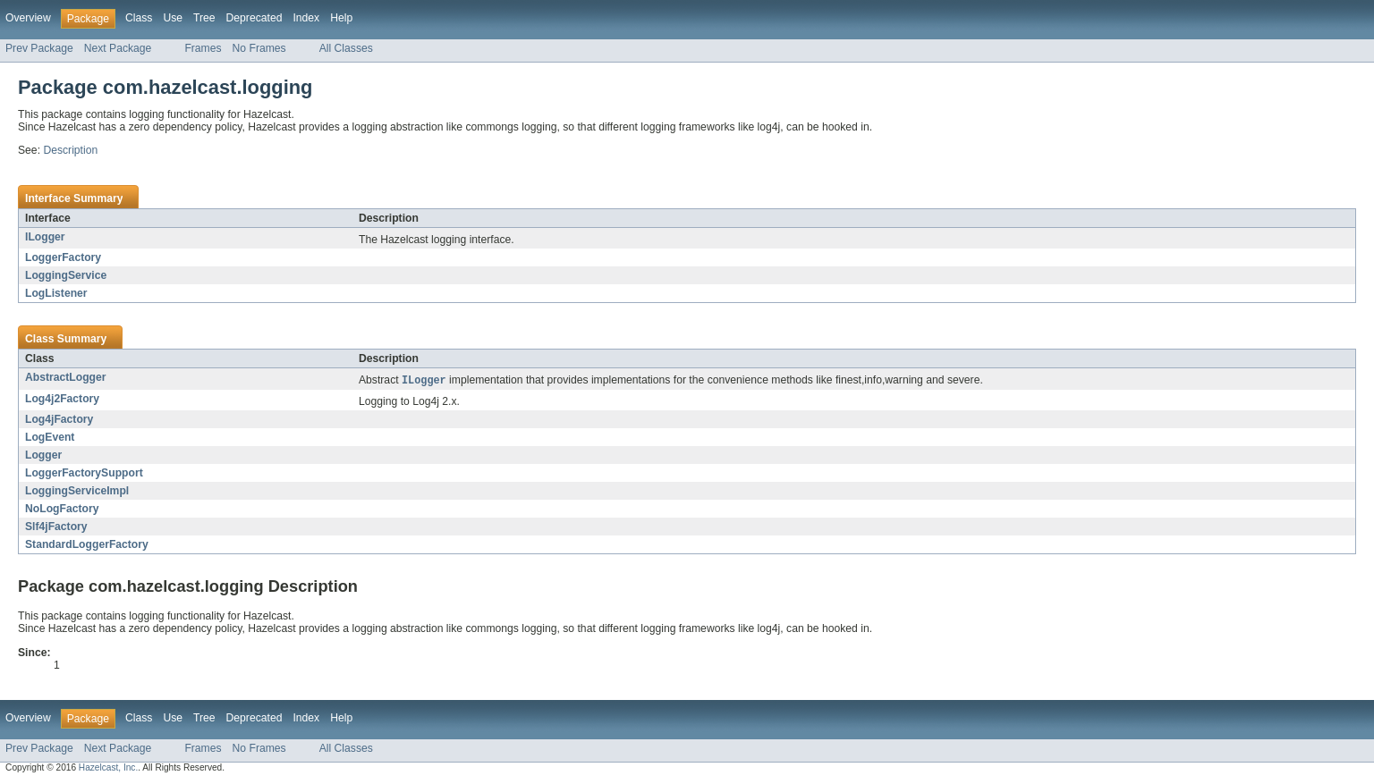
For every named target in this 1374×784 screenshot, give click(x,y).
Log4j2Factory (62, 399)
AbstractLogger (65, 377)
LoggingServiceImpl (77, 491)
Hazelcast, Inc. (108, 768)
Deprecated (254, 18)
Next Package (118, 48)
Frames (202, 48)
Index (306, 18)
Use (172, 18)
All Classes (346, 48)
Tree (204, 18)
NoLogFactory (61, 509)
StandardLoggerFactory (86, 545)
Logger (43, 456)
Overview (28, 18)
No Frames (259, 48)
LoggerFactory (63, 257)
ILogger (45, 237)
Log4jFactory (59, 420)
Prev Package (39, 48)
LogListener (56, 293)
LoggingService (65, 275)
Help (341, 18)
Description (70, 150)
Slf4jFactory (56, 527)
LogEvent (49, 438)
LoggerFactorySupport (84, 474)
